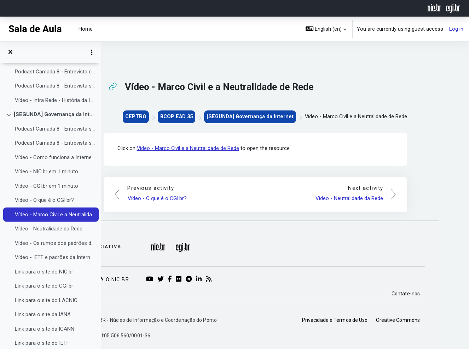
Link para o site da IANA (43, 314)
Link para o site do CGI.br (44, 286)
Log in (456, 29)
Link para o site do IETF (42, 343)
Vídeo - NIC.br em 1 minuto (46, 171)
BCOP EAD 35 (202, 116)
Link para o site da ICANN (44, 329)
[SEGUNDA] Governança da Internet (54, 114)
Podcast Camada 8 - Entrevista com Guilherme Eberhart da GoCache (55, 71)
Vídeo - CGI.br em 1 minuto (46, 186)
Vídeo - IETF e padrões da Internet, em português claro (55, 257)
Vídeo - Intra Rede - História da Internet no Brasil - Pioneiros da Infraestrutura (55, 100)
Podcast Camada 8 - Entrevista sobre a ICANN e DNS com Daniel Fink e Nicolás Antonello (55, 143)
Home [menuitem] (86, 29)
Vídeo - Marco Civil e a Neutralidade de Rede (55, 214)
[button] (326, 29)
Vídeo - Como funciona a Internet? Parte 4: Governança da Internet (55, 157)
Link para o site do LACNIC (46, 300)
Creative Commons (428, 320)
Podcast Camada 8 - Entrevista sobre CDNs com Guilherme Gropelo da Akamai (55, 86)
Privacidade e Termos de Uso (365, 320)
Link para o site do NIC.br (44, 272)
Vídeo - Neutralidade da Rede (48, 228)
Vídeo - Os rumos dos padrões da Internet (55, 243)
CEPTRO (160, 116)
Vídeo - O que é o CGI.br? (44, 200)
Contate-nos (435, 293)
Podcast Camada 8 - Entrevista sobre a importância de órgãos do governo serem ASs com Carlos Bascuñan (55, 129)
